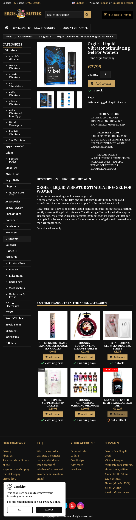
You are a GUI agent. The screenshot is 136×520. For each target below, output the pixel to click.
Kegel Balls (12, 180)
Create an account (122, 3)
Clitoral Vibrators (14, 103)
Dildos (9, 152)
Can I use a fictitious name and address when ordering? (48, 460)
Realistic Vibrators (14, 133)
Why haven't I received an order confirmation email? (50, 474)
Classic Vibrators (14, 76)
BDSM (9, 312)
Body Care (11, 220)
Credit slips (77, 460)
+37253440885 (33, 3)
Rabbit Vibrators (14, 94)
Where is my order (47, 451)
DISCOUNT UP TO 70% (74, 27)
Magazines (12, 337)
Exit (20, 509)
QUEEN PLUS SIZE (16, 194)
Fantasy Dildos (13, 160)
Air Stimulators (16, 85)
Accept (49, 509)
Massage (11, 232)
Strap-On (11, 167)
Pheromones (13, 214)
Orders (75, 455)
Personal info (78, 451)
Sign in (104, 3)
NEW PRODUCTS (44, 27)
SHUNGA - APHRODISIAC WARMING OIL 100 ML (85, 402)
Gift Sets (10, 343)
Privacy (7, 451)
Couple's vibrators (14, 58)
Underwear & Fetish (17, 296)
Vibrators (11, 50)
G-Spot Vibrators (14, 67)
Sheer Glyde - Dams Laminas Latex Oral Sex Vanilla (52, 345)
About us (8, 455)
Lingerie (10, 186)
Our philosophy (11, 474)
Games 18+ (12, 251)
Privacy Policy (51, 501)
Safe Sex (10, 244)
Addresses (77, 465)
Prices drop (9, 478)
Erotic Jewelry (14, 207)
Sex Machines (17, 140)
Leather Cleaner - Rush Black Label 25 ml (117, 402)
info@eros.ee (121, 492)
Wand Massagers (15, 124)
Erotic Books (13, 324)
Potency (14, 269)
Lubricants (12, 226)
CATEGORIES (21, 27)
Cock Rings (15, 281)
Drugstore (12, 238)
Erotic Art (11, 330)
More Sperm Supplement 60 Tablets (53, 402)
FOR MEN (11, 257)
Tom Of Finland (14, 318)
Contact (7, 3)
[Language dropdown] (80, 3)
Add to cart (100, 83)
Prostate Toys (17, 263)
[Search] (68, 14)
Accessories (13, 201)
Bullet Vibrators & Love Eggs (15, 113)
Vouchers (76, 469)
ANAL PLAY (12, 174)
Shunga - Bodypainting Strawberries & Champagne (85, 347)
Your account (83, 443)
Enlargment (16, 275)
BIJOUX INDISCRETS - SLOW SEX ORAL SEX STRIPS (117, 345)
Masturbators (17, 288)
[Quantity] (105, 74)
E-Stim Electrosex (12, 305)
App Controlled (14, 146)
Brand (91, 58)
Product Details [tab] (76, 179)
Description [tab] (47, 179)
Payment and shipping (16, 469)
